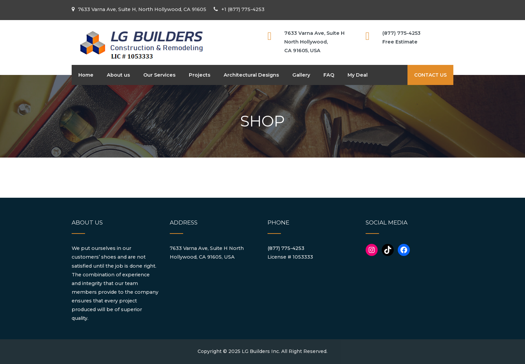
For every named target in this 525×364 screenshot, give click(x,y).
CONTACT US (430, 75)
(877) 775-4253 (286, 248)
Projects (199, 75)
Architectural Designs (251, 75)
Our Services (159, 75)
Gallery (301, 75)
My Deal (358, 75)
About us (118, 75)
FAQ (328, 75)
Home (85, 75)
